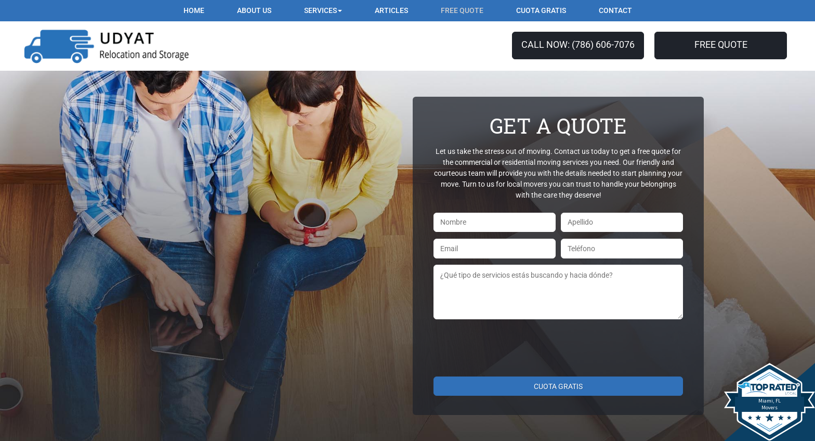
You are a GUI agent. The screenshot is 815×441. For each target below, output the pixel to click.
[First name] (494, 222)
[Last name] (622, 222)
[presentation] (512, 346)
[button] (323, 10)
